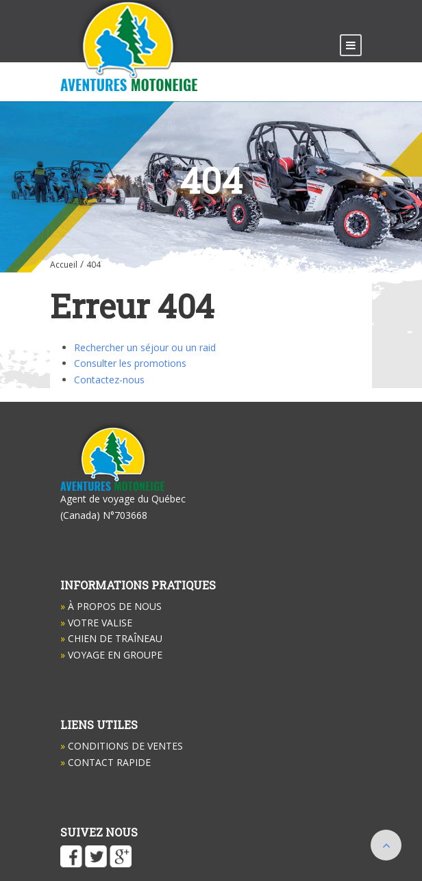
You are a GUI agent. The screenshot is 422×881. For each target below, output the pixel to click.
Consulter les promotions (130, 363)
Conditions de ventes (121, 745)
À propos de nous (111, 606)
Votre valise (96, 622)
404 (93, 264)
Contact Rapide (105, 762)
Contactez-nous (109, 379)
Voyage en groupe (111, 654)
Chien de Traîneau (111, 638)
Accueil (63, 264)
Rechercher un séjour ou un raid (145, 347)
